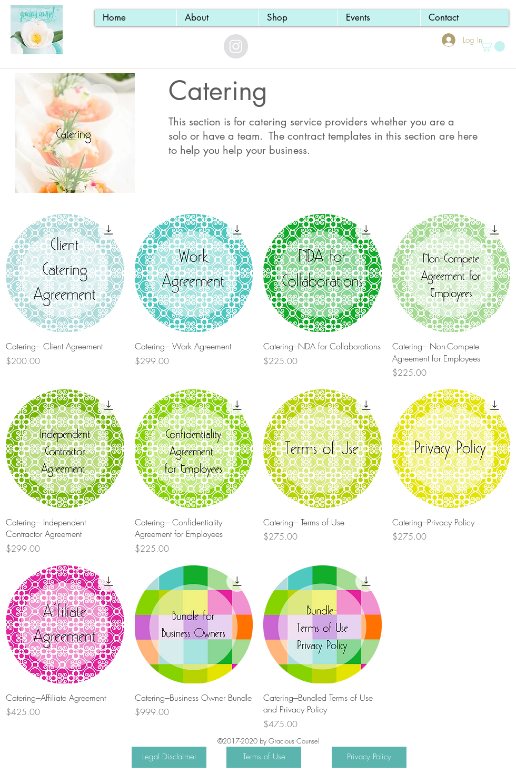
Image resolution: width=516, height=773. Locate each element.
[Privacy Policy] (369, 757)
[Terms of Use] (263, 757)
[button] (492, 46)
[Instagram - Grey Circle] (236, 46)
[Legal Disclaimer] (169, 757)
